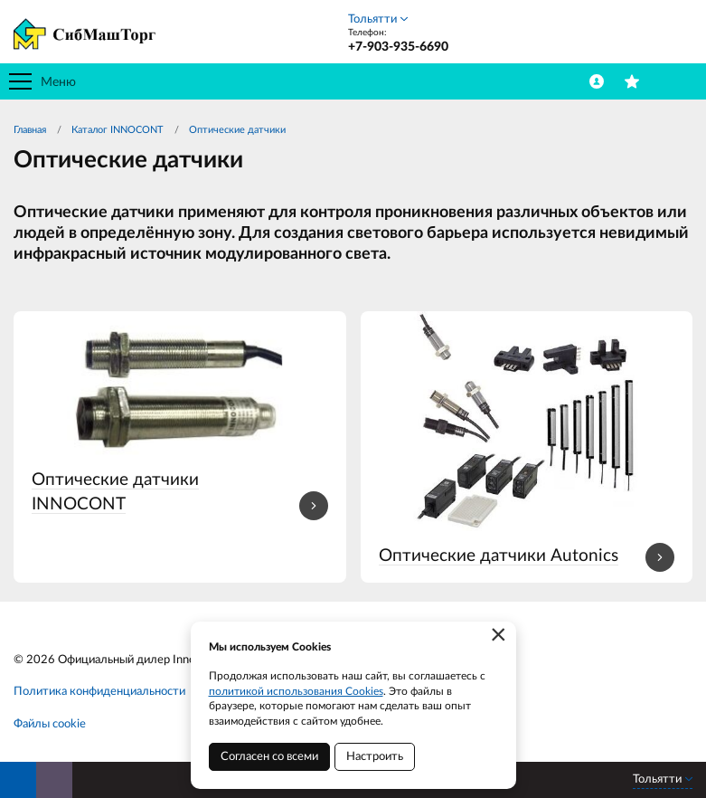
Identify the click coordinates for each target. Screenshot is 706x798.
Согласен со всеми (269, 757)
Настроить (374, 757)
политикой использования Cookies (296, 691)
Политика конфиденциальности (99, 692)
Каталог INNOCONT (117, 130)
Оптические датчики (237, 130)
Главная (30, 130)
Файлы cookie (50, 724)
